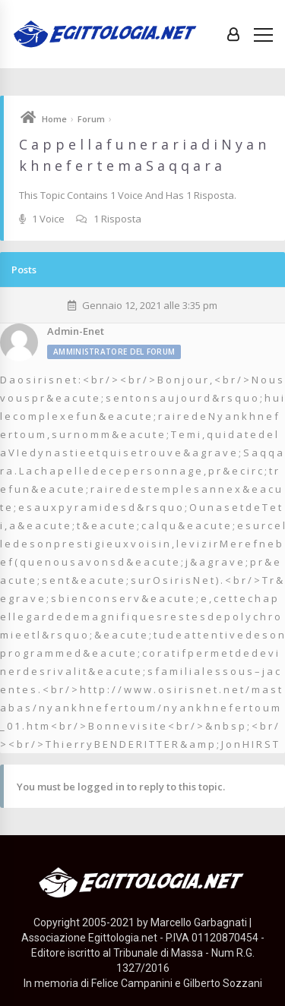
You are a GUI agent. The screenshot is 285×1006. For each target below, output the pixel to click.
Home (54, 119)
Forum (91, 119)
